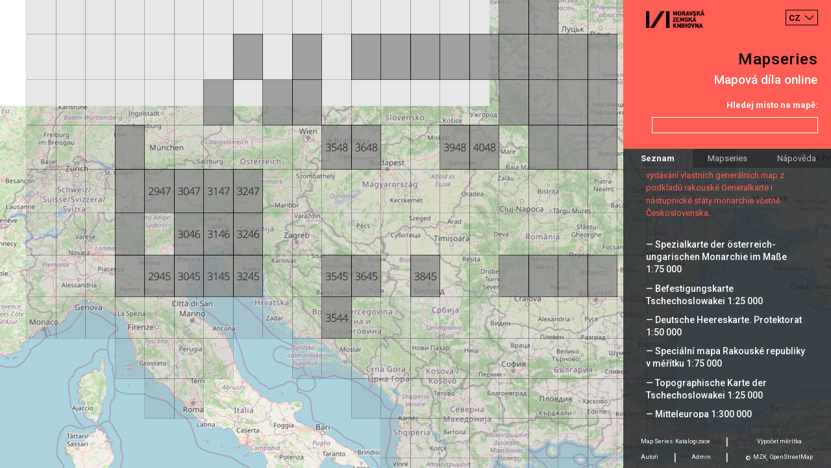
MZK (760, 457)
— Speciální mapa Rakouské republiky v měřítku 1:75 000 (725, 357)
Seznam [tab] (658, 158)
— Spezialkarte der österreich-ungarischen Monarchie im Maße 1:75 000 (716, 256)
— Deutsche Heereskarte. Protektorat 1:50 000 (724, 326)
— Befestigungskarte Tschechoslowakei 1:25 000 (704, 294)
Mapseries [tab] (727, 158)
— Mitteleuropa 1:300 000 (699, 414)
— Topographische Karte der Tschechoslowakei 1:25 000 (706, 389)
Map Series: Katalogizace (675, 441)
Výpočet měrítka (779, 441)
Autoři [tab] (649, 457)
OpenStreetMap (791, 457)
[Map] (415, 234)
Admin (701, 457)
